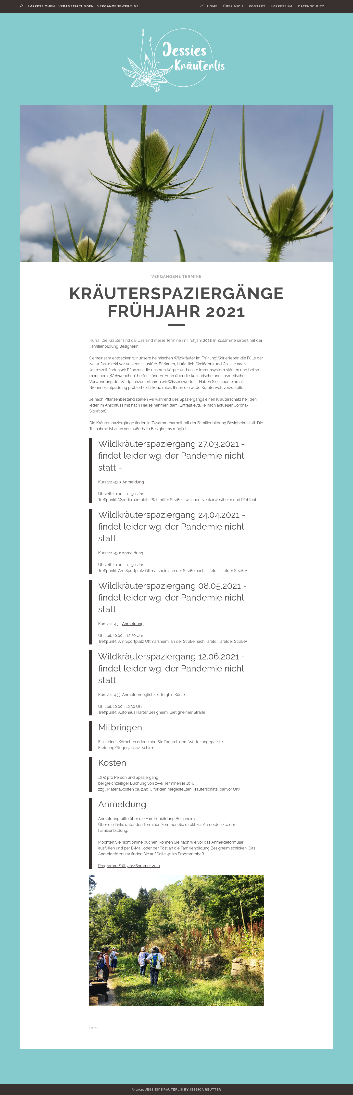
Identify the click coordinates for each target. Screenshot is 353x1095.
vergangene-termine (118, 6)
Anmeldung (133, 482)
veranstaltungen (76, 6)
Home (212, 6)
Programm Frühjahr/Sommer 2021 (129, 865)
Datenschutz (311, 6)
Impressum (281, 6)
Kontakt (257, 6)
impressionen (41, 6)
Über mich (233, 6)
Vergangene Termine (176, 276)
